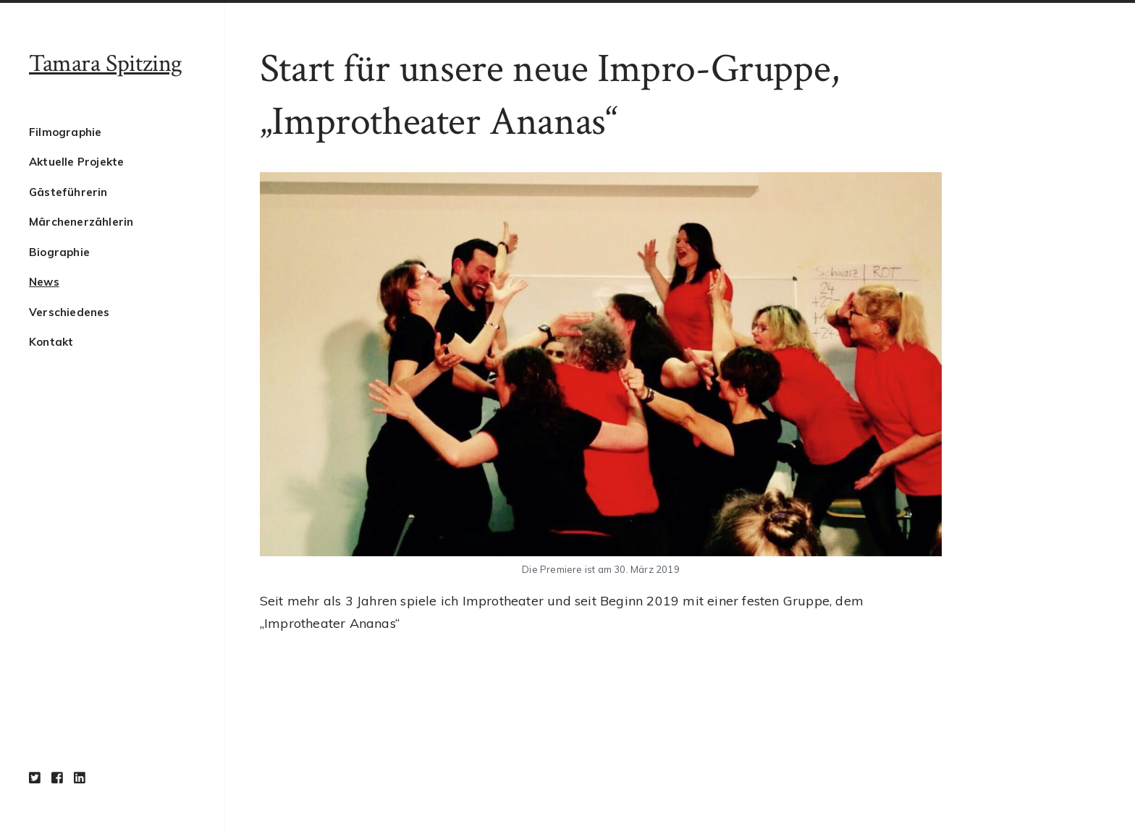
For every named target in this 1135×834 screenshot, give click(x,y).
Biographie (59, 252)
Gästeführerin (68, 192)
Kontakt (51, 342)
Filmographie (65, 132)
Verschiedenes (69, 312)
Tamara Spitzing (105, 64)
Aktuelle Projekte (76, 162)
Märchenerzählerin (81, 222)
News (44, 282)
